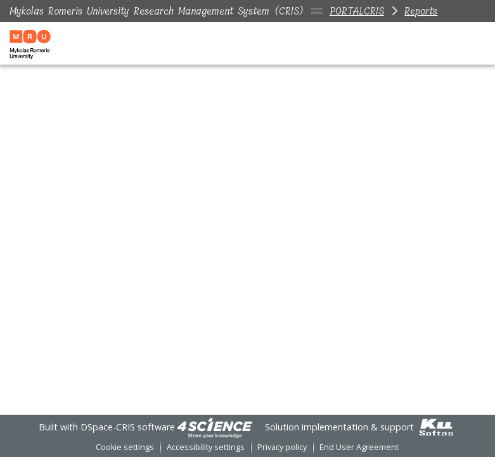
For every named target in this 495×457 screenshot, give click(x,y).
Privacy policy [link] (282, 447)
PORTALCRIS (357, 11)
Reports (420, 11)
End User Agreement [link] (359, 447)
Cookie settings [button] (125, 447)
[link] (214, 427)
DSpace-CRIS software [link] (127, 427)
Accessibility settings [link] (206, 447)
